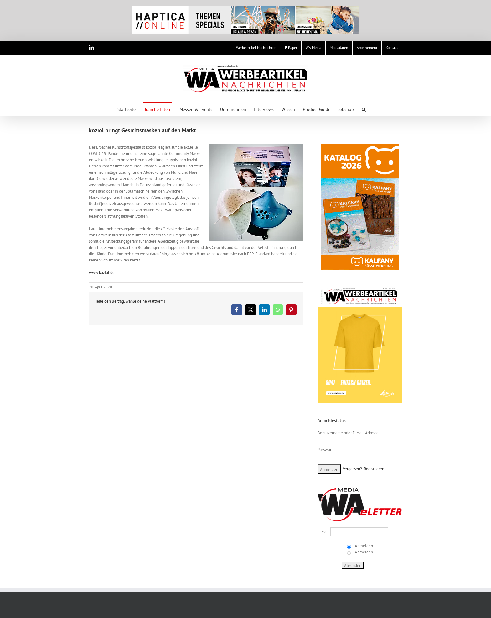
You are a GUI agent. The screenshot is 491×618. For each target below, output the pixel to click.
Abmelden (363, 552)
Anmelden (363, 545)
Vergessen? (352, 469)
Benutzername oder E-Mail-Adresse (348, 433)
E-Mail (323, 532)
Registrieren (374, 469)
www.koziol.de (102, 272)
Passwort (325, 449)
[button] (364, 109)
